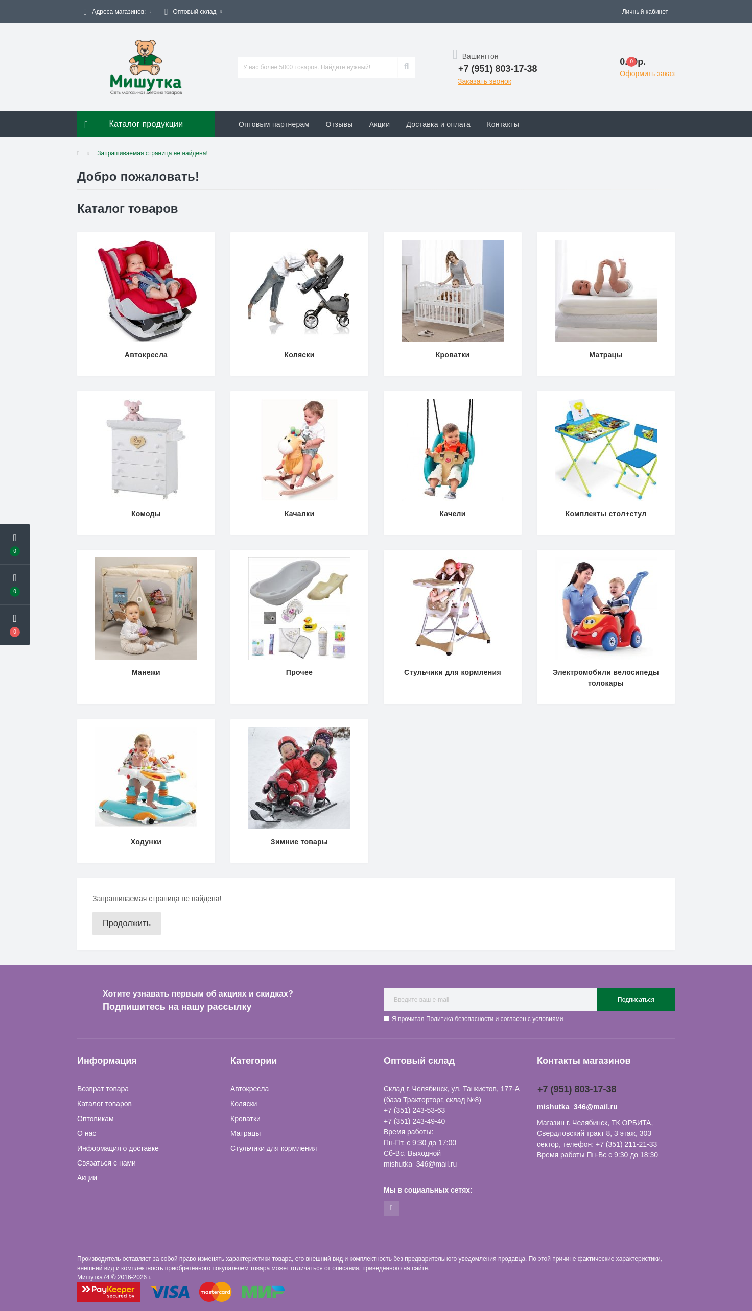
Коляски (243, 1104)
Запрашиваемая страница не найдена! (152, 153)
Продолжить (127, 923)
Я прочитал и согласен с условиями (477, 1019)
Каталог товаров (104, 1104)
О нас (86, 1133)
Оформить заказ (647, 73)
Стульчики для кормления (273, 1148)
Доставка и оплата (438, 124)
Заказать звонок (484, 81)
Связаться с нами (106, 1163)
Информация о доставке (118, 1148)
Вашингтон (476, 56)
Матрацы (245, 1133)
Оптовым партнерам (274, 124)
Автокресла (249, 1089)
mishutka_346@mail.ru (577, 1107)
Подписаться (636, 999)
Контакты (503, 124)
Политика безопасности (460, 1019)
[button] (117, 11)
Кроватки (245, 1118)
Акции (379, 124)
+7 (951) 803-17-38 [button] (577, 1089)
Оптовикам (95, 1118)
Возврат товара (103, 1089)
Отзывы (339, 124)
